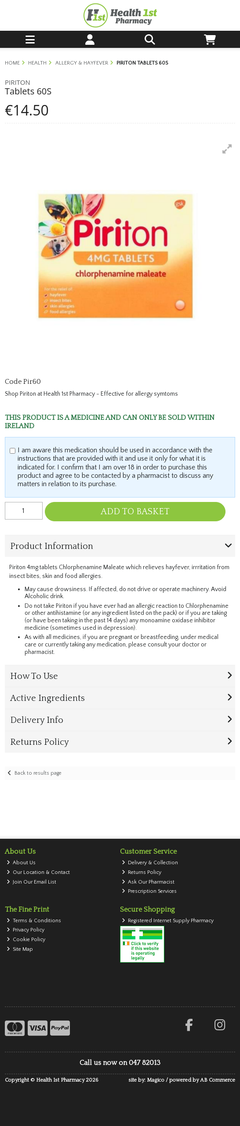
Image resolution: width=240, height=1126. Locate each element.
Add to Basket (135, 511)
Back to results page (38, 773)
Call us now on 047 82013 (120, 1063)
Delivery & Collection (150, 863)
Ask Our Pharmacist (148, 882)
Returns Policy (142, 872)
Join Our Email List (32, 882)
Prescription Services (149, 891)
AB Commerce (217, 1080)
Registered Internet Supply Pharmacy (168, 921)
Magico (155, 1080)
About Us (21, 863)
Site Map (20, 949)
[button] (227, 149)
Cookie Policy (26, 939)
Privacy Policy (26, 930)
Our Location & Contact (38, 872)
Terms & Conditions (34, 921)
